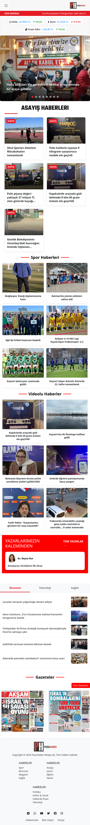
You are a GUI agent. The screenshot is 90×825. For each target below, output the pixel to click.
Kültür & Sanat (40, 795)
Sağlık (75, 588)
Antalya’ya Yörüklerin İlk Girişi (25, 565)
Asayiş (50, 767)
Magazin (23, 774)
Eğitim (50, 774)
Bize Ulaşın (48, 820)
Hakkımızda (32, 820)
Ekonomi (15, 588)
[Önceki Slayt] (4, 68)
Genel (50, 778)
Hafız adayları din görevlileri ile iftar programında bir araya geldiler (43, 87)
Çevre (50, 771)
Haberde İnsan (41, 798)
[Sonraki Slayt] (85, 68)
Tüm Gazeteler (81, 685)
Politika (37, 791)
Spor (21, 767)
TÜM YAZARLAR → (73, 543)
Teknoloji (45, 588)
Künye (61, 820)
